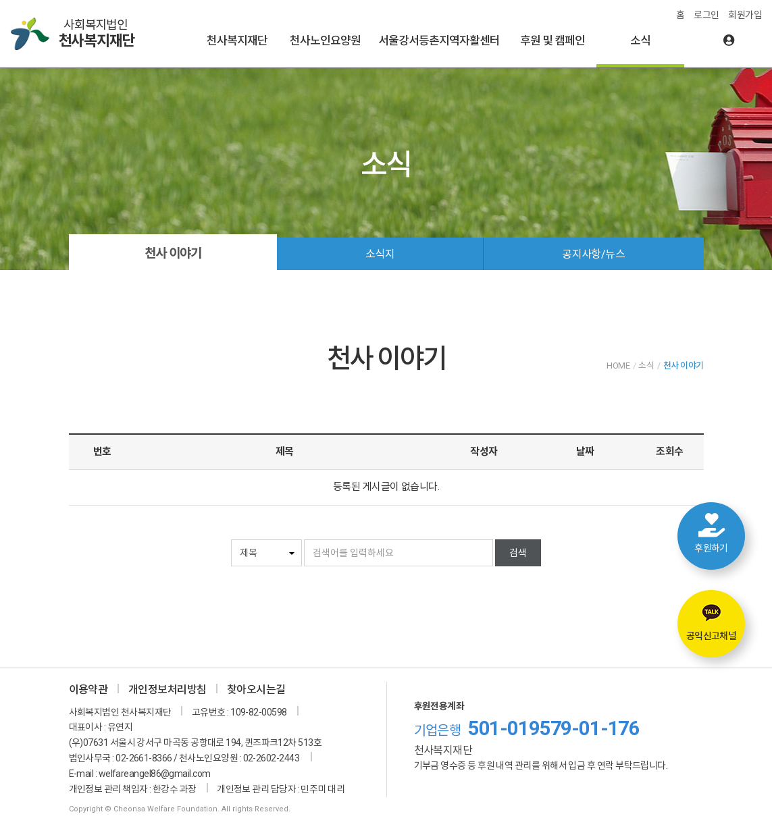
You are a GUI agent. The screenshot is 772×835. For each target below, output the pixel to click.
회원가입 (745, 14)
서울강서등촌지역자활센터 (439, 40)
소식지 (379, 254)
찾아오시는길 (256, 689)
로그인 (706, 14)
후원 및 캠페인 (552, 40)
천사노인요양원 (325, 40)
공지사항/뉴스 (593, 254)
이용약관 (88, 689)
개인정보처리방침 (167, 689)
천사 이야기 (173, 253)
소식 (640, 40)
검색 (518, 552)
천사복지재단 (237, 40)
